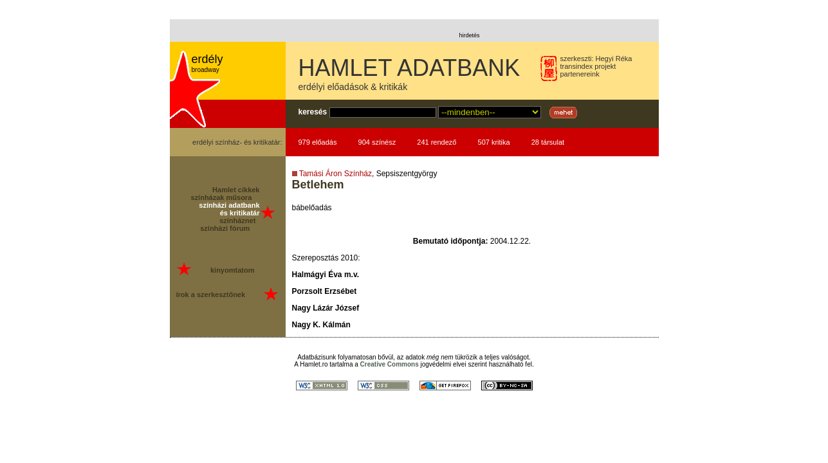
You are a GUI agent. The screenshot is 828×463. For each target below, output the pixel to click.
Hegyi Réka (614, 58)
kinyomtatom (232, 270)
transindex (576, 66)
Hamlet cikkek (235, 190)
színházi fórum (225, 228)
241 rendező (436, 142)
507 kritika (494, 142)
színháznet (237, 220)
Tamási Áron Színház (335, 173)
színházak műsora (221, 197)
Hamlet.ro (313, 364)
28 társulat (547, 142)
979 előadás (318, 142)
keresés (313, 111)
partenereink (580, 74)
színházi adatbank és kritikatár (229, 209)
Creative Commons (389, 364)
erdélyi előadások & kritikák (353, 87)
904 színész (377, 142)
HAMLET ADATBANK (409, 68)
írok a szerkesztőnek (211, 294)
